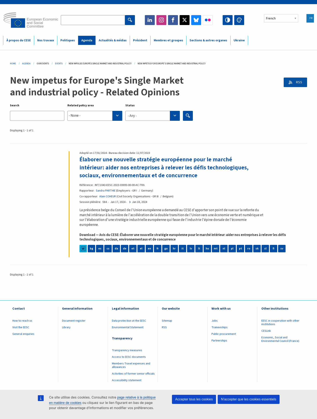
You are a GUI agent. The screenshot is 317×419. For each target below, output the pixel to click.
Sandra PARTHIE (105, 191)
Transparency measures (127, 350)
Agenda (26, 63)
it (182, 249)
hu (207, 249)
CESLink (266, 331)
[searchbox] (95, 116)
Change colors (239, 20)
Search (14, 105)
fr (158, 249)
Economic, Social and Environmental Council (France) (280, 339)
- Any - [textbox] (132, 115)
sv (281, 249)
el (141, 249)
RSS (298, 82)
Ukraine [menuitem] (239, 40)
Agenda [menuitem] (86, 40)
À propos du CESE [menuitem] (18, 40)
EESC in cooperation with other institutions (280, 322)
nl (224, 249)
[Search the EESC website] (93, 20)
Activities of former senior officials (133, 374)
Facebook (173, 20)
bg (91, 249)
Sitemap (167, 321)
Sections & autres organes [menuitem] (208, 40)
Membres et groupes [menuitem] (168, 40)
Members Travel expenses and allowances (131, 365)
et (132, 249)
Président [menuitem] (140, 40)
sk (257, 249)
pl (232, 249)
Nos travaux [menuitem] (45, 40)
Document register (73, 321)
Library (66, 327)
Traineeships (219, 327)
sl (265, 249)
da (116, 249)
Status (130, 105)
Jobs (214, 321)
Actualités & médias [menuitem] (113, 40)
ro (248, 249)
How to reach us (22, 321)
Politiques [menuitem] (67, 40)
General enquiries (23, 334)
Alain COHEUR (107, 196)
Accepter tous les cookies (194, 399)
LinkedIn (150, 20)
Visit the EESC (20, 327)
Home (13, 63)
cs (108, 249)
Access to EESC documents (129, 357)
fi (273, 249)
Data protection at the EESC (129, 321)
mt (216, 249)
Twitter (185, 20)
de (124, 249)
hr (174, 249)
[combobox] (94, 116)
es (99, 249)
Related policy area (80, 105)
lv (191, 249)
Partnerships (219, 341)
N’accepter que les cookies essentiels (248, 399)
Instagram (161, 20)
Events (58, 63)
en (149, 249)
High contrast (228, 20)
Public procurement (223, 334)
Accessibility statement (126, 380)
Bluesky (196, 20)
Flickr (208, 20)
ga (166, 249)
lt (199, 249)
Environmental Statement (127, 327)
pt (240, 249)
